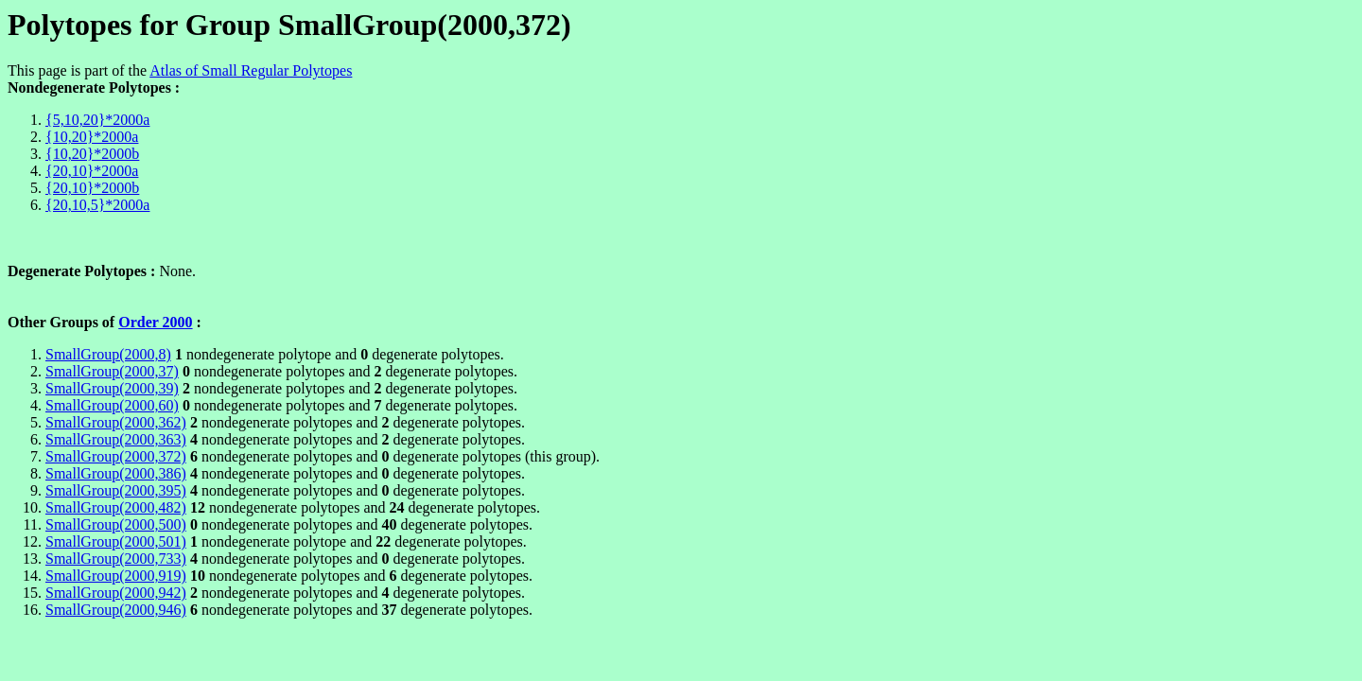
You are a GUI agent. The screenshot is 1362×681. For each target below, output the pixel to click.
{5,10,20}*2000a (97, 120)
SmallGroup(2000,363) (115, 439)
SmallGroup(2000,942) (115, 593)
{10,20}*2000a (91, 137)
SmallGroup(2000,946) (115, 610)
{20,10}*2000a (91, 171)
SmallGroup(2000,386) (115, 473)
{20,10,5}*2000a (97, 205)
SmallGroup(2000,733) (115, 558)
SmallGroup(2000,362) (115, 422)
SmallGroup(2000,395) (115, 490)
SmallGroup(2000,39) (112, 388)
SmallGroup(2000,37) (112, 371)
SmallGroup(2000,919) (115, 576)
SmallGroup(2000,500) (115, 524)
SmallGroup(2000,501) (115, 541)
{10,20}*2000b (92, 154)
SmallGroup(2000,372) (115, 456)
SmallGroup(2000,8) (108, 354)
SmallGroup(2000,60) (112, 405)
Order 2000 (155, 322)
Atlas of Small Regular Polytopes (250, 70)
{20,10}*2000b (92, 188)
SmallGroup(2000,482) (115, 507)
